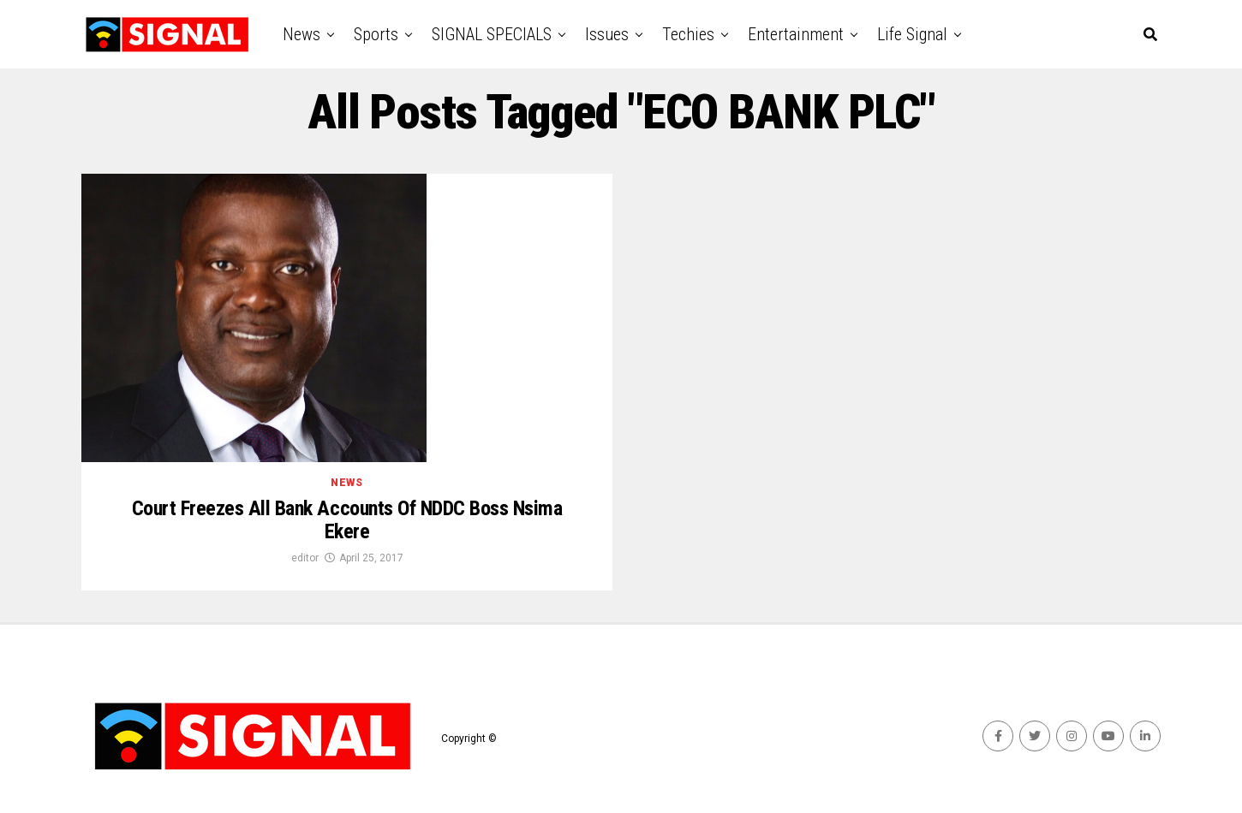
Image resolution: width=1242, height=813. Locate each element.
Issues (607, 34)
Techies (688, 34)
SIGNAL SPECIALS (492, 34)
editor (305, 558)
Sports (376, 34)
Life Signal (912, 34)
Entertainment (796, 34)
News (301, 34)
